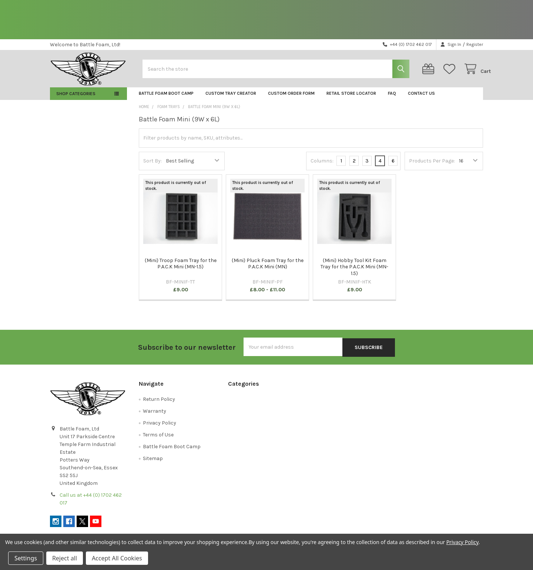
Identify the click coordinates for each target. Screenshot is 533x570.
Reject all (64, 558)
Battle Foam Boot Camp (166, 99)
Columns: (322, 166)
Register (474, 44)
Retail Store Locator (351, 99)
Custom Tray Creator (230, 99)
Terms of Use (158, 440)
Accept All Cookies (117, 558)
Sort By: (152, 167)
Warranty (154, 416)
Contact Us (421, 99)
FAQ (392, 99)
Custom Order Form (291, 99)
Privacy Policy (159, 428)
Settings (25, 558)
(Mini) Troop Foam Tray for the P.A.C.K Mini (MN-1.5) (181, 269)
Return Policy (159, 404)
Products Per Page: (432, 167)
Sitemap (153, 463)
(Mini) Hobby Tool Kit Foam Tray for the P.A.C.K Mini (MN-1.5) (354, 272)
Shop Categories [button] (75, 99)
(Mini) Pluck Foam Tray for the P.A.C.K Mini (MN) (268, 269)
